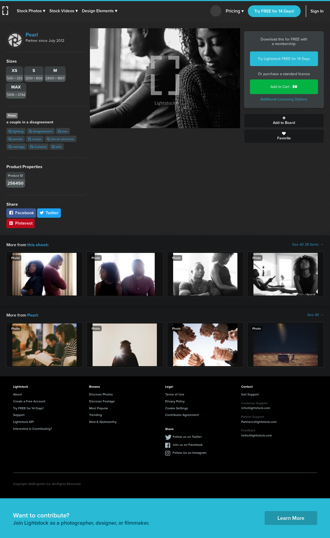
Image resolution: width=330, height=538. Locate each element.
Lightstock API (23, 421)
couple (35, 139)
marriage (17, 146)
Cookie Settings (176, 407)
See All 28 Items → (308, 244)
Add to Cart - (284, 87)
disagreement (41, 131)
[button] (31, 11)
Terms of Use (174, 393)
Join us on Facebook (187, 444)
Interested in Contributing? (32, 428)
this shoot (36, 244)
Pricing (235, 11)
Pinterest (21, 223)
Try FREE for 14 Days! (274, 11)
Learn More (290, 517)
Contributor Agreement (182, 414)
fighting (16, 131)
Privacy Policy (175, 400)
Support (19, 414)
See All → (315, 314)
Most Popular (98, 407)
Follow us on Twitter (187, 436)
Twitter (49, 213)
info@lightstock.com (255, 407)
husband (38, 146)
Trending (95, 414)
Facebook (21, 213)
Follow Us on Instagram (189, 452)
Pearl (32, 35)
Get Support (250, 393)
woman (16, 139)
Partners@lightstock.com (259, 421)
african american (60, 139)
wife (57, 146)
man (63, 131)
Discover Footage (102, 400)
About (17, 393)
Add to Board (284, 120)
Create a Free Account (29, 400)
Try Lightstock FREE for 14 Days (284, 59)
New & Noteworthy (103, 421)
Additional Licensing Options (284, 99)
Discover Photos (101, 393)
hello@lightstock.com (256, 434)
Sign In (317, 11)
